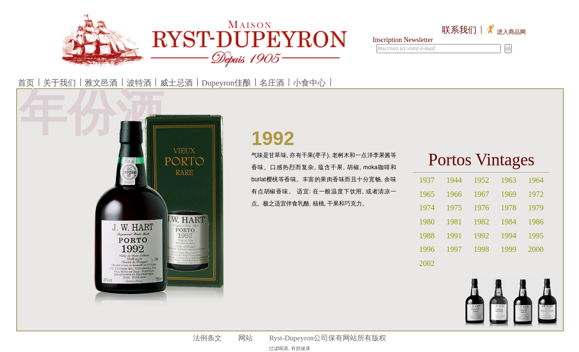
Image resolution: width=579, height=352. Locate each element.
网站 (245, 338)
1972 (536, 194)
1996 (426, 249)
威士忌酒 (176, 83)
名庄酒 (272, 83)
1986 (536, 222)
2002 (426, 263)
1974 (426, 208)
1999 (508, 249)
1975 (454, 208)
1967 (481, 194)
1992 (481, 236)
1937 (426, 180)
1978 (508, 208)
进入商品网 (506, 32)
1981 (454, 222)
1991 (454, 236)
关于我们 (59, 83)
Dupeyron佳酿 (226, 83)
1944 (454, 180)
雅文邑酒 (101, 83)
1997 (454, 249)
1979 (536, 208)
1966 (454, 194)
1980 (426, 222)
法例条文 (207, 338)
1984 (508, 222)
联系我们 (459, 30)
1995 (536, 236)
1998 (481, 249)
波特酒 (139, 83)
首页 (26, 83)
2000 (536, 249)
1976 (481, 208)
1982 (481, 222)
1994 (508, 236)
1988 (426, 236)
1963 (508, 180)
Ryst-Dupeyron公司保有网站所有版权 (327, 338)
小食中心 (309, 83)
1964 (536, 180)
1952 (481, 180)
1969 (508, 194)
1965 (426, 194)
